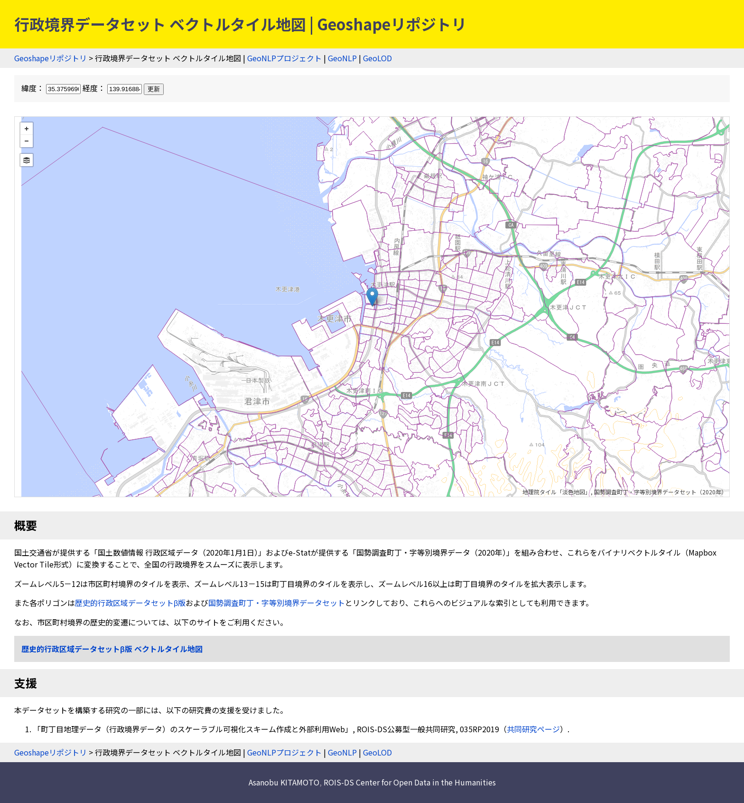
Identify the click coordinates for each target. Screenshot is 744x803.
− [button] (26, 141)
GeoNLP (342, 58)
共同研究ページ (533, 729)
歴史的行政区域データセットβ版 (130, 602)
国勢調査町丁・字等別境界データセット (276, 602)
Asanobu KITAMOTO (284, 782)
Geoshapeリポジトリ (50, 58)
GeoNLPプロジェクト (284, 58)
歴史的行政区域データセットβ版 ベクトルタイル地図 (112, 648)
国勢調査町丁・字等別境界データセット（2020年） (660, 492)
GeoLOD (377, 58)
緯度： (52, 88)
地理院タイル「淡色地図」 (556, 492)
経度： (113, 88)
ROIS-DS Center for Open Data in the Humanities (410, 782)
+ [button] (26, 129)
